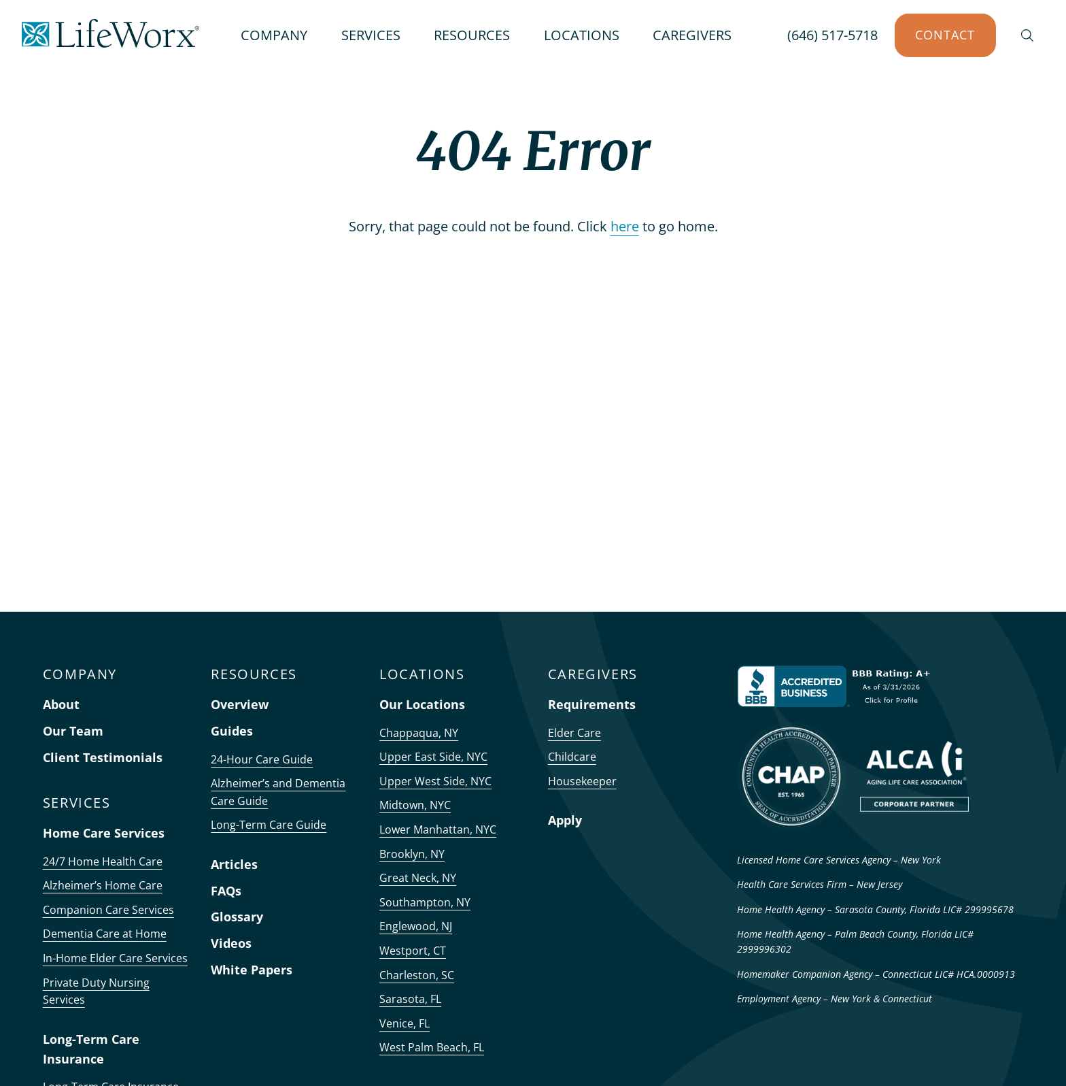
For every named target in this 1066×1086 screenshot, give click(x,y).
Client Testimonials (102, 757)
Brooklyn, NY (412, 853)
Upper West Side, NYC (435, 781)
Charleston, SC (416, 975)
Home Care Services (104, 833)
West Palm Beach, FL (431, 1047)
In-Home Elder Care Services (115, 958)
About (61, 704)
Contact (944, 35)
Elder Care (574, 732)
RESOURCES (472, 35)
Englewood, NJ (415, 926)
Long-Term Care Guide (268, 824)
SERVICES (370, 35)
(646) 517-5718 (832, 35)
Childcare (572, 756)
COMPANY (274, 35)
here (625, 226)
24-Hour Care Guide (262, 759)
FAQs (226, 891)
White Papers (251, 969)
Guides (232, 731)
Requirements (592, 704)
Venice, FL (404, 1023)
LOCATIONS (581, 35)
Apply (565, 820)
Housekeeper (582, 781)
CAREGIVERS (692, 35)
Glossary (237, 916)
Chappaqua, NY (418, 732)
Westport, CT (412, 950)
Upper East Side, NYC (433, 756)
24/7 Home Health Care (102, 861)
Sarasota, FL (410, 998)
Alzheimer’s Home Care (102, 885)
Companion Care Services (108, 909)
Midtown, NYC (415, 804)
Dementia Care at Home (105, 933)
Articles (234, 864)
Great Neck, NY (417, 877)
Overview (240, 704)
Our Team (73, 731)
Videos (231, 943)
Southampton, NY (424, 902)
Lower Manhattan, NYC (437, 829)
